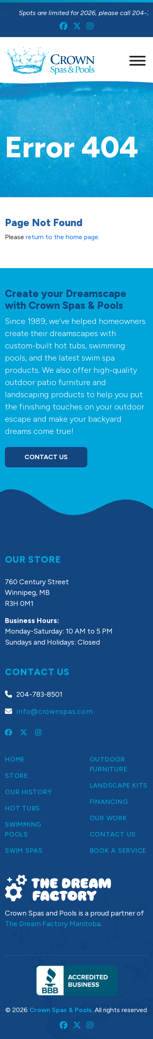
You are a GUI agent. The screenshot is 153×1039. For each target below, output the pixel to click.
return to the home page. (63, 237)
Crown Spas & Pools (60, 1010)
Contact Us (46, 457)
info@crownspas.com (54, 711)
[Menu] (137, 61)
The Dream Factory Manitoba (52, 923)
